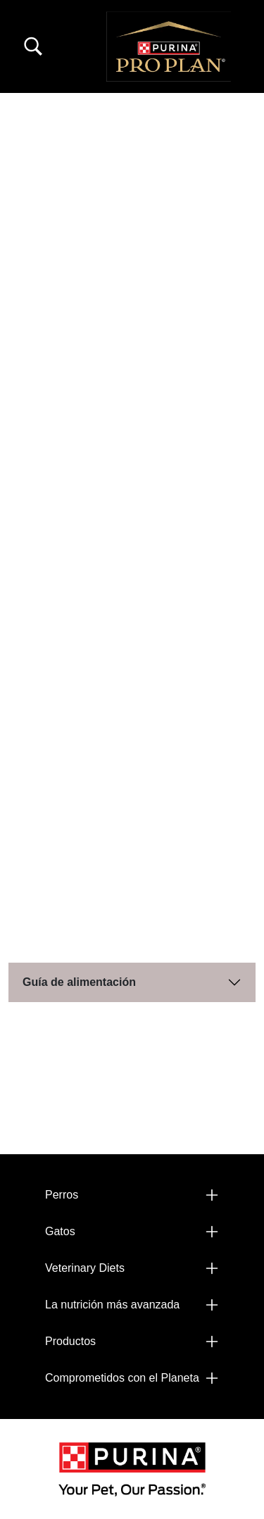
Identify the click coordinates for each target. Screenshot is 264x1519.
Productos (70, 1341)
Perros (61, 1195)
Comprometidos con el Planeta (122, 1378)
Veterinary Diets (85, 1268)
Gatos (60, 1231)
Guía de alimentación (79, 982)
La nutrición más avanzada (112, 1305)
